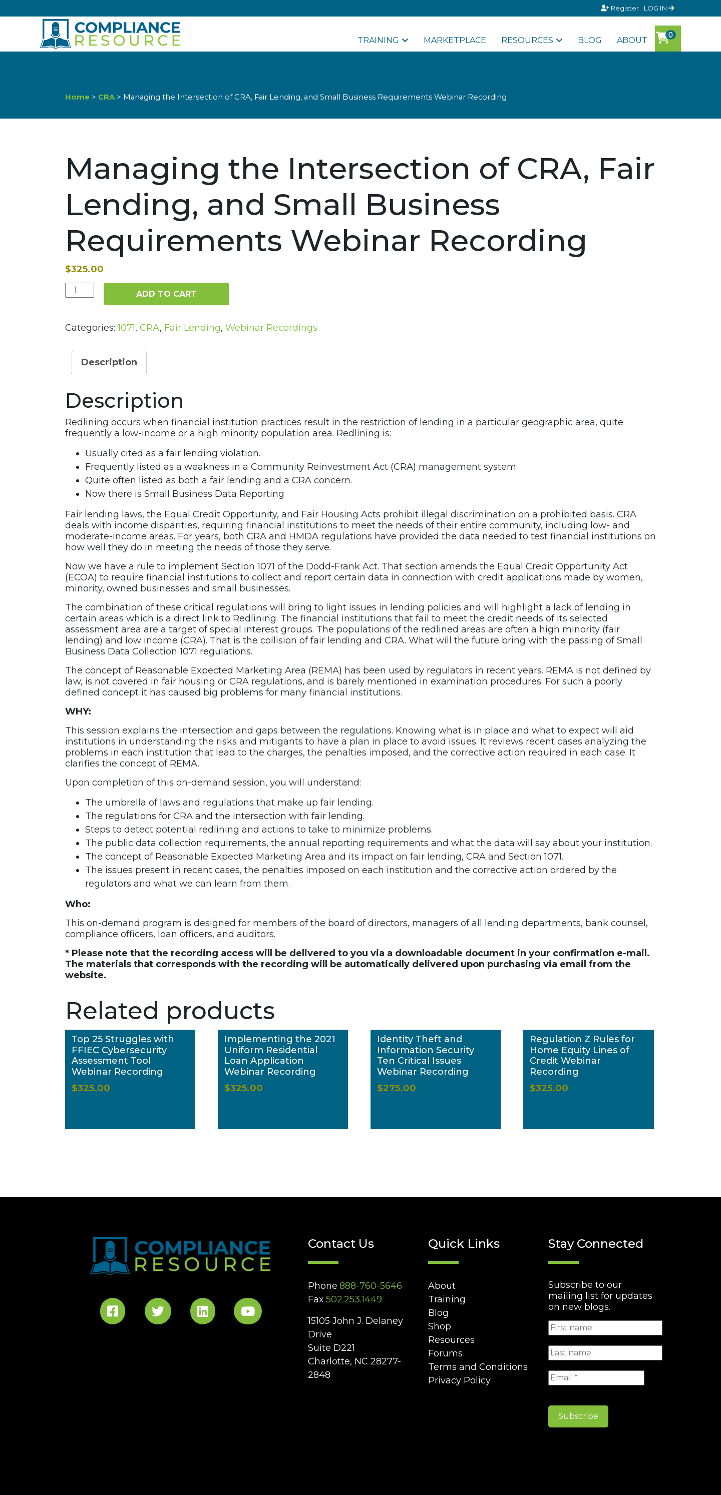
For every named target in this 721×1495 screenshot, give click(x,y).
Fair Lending (192, 327)
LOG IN (659, 8)
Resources (527, 40)
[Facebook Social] (112, 1313)
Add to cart (166, 294)
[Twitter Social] (158, 1313)
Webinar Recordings (271, 327)
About (632, 40)
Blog (590, 40)
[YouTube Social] (248, 1313)
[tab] (109, 362)
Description (109, 362)
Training (378, 40)
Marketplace (455, 40)
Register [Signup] (620, 8)
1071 (126, 327)
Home (77, 97)
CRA (106, 97)
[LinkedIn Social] (202, 1313)
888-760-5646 (370, 1285)
